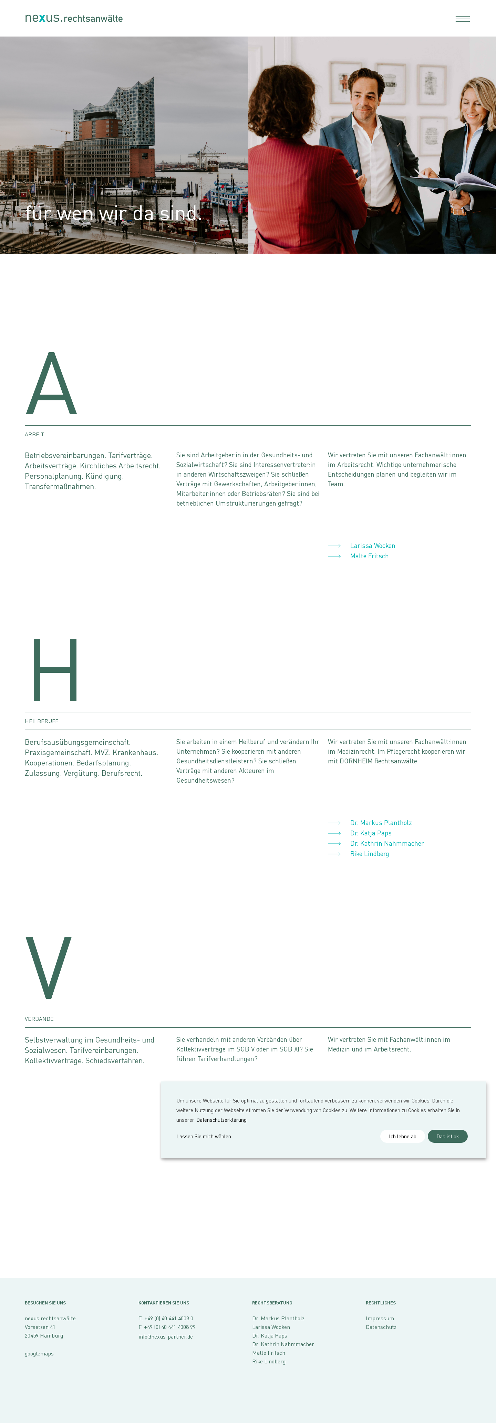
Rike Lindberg (369, 853)
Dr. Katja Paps (371, 833)
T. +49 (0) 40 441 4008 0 (165, 1318)
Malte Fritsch (369, 556)
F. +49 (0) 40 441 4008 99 (167, 1326)
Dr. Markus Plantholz (381, 822)
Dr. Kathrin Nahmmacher (387, 843)
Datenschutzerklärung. (222, 1120)
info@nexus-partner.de (165, 1336)
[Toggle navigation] (461, 18)
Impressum (380, 1318)
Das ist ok (447, 1136)
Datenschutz (381, 1326)
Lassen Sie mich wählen (203, 1136)
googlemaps (39, 1353)
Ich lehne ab (402, 1136)
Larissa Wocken (372, 545)
